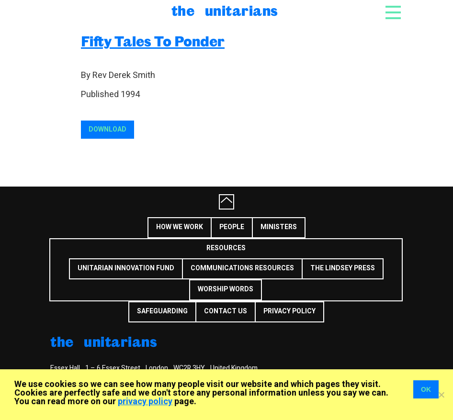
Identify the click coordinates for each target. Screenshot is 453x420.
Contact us (225, 311)
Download (107, 129)
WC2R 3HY (189, 368)
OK (426, 389)
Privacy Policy (289, 311)
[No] (441, 394)
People (231, 227)
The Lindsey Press (342, 268)
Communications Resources (242, 268)
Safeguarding (162, 311)
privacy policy (145, 401)
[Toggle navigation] (393, 15)
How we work (179, 227)
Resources (226, 248)
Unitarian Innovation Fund (126, 268)
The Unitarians (224, 10)
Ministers (278, 227)
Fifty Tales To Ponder (153, 41)
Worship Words (225, 289)
